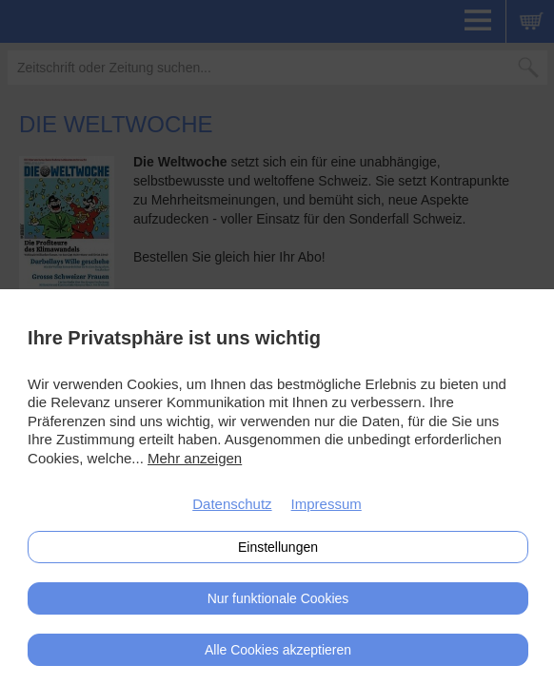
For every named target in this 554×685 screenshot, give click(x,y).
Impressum (326, 504)
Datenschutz (231, 504)
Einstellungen (278, 547)
